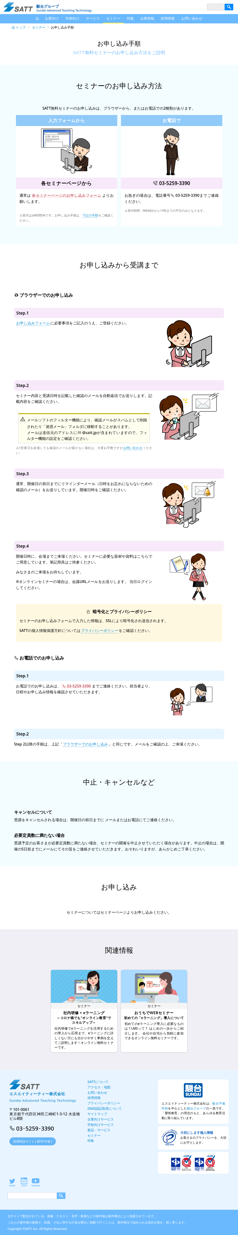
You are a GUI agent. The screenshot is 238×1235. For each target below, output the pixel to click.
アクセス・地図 (98, 1087)
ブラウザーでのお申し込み (85, 744)
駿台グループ (196, 1108)
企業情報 (147, 18)
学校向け (72, 18)
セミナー (38, 27)
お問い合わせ (133, 448)
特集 (130, 18)
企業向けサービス (100, 1119)
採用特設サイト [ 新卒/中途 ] (32, 1141)
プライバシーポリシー (99, 630)
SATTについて (97, 1081)
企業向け (52, 18)
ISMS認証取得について (104, 1108)
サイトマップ (97, 1114)
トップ (21, 27)
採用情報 (168, 18)
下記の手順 (90, 215)
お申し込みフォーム (33, 323)
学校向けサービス (100, 1124)
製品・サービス (98, 1130)
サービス (93, 18)
